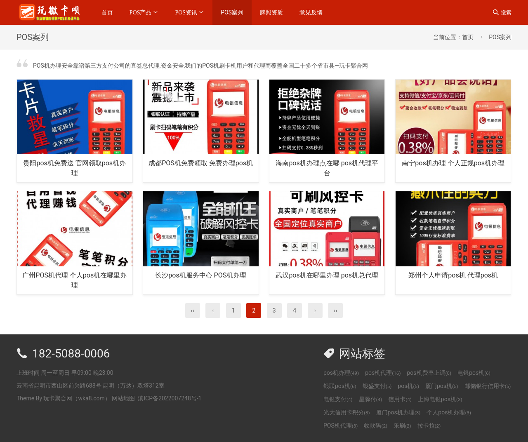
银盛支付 (377, 386)
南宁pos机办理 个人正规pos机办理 (453, 163)
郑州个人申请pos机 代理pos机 (453, 275)
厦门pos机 (441, 386)
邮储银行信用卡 (487, 386)
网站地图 (123, 398)
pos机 (408, 386)
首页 (107, 12)
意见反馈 (311, 12)
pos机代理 (383, 372)
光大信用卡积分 (346, 412)
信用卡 (400, 399)
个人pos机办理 (449, 412)
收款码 (375, 425)
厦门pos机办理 (398, 412)
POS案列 (232, 12)
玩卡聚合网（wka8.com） (76, 398)
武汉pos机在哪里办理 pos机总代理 (327, 275)
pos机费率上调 (429, 372)
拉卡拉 (429, 425)
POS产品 (141, 12)
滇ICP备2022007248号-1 (169, 398)
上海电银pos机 (440, 399)
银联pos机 (339, 386)
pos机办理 (341, 372)
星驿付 (370, 399)
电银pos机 (473, 372)
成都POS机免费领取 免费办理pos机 (200, 163)
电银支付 (338, 399)
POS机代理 (340, 425)
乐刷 (402, 425)
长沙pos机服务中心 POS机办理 (200, 275)
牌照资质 (271, 12)
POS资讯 (186, 12)
